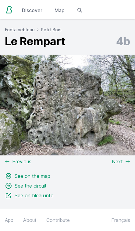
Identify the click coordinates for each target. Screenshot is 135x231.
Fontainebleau (20, 29)
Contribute (58, 220)
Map (60, 10)
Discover (32, 10)
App (9, 220)
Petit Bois (51, 29)
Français (120, 220)
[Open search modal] (80, 9)
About (30, 220)
